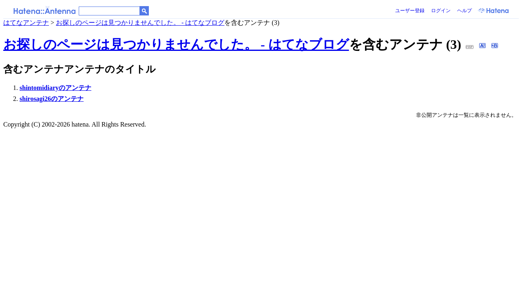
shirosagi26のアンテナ (52, 98)
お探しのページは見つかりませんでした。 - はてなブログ (140, 22)
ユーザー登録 (410, 10)
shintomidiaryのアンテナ (55, 87)
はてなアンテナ (26, 22)
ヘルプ (464, 10)
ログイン (441, 10)
